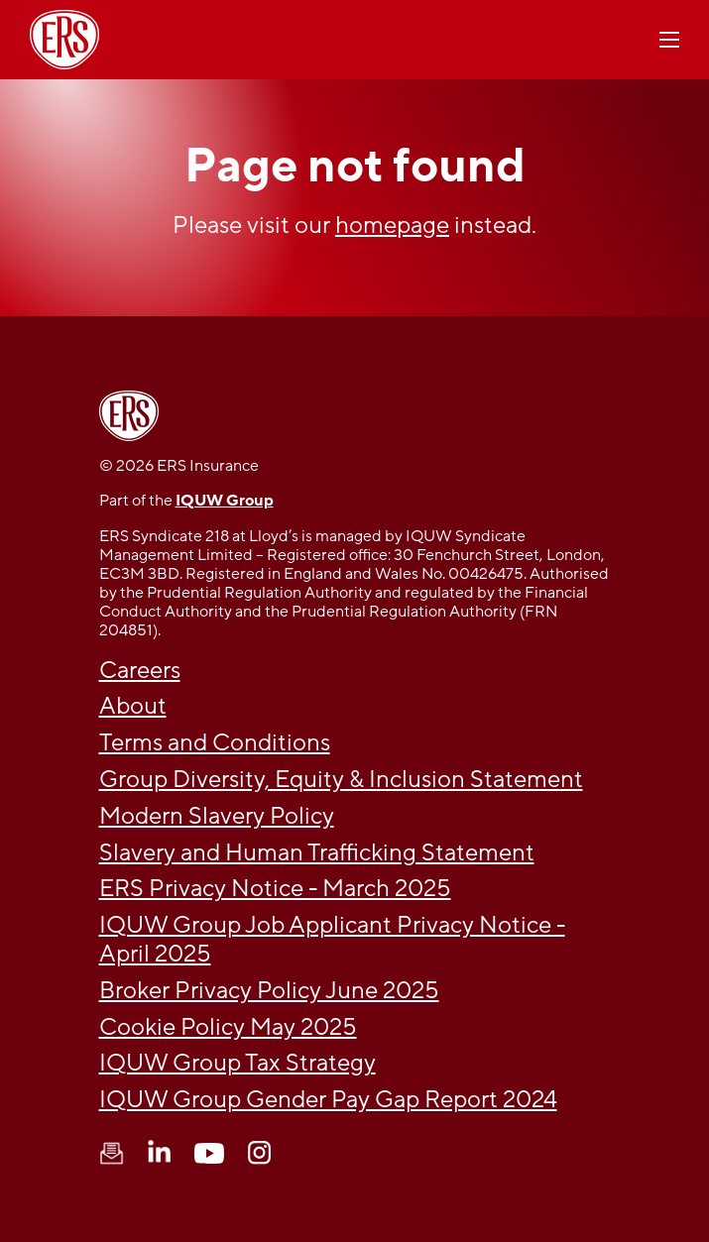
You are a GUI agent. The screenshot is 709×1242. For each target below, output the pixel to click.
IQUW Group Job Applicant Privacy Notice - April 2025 (332, 939)
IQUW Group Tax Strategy (237, 1063)
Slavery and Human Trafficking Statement (316, 853)
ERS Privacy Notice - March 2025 (275, 888)
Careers (139, 670)
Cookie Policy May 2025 (228, 1027)
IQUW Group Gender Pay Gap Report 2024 (328, 1099)
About (133, 706)
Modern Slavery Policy (216, 816)
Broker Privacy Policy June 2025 (269, 990)
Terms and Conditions (214, 743)
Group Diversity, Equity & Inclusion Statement (341, 779)
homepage (392, 225)
